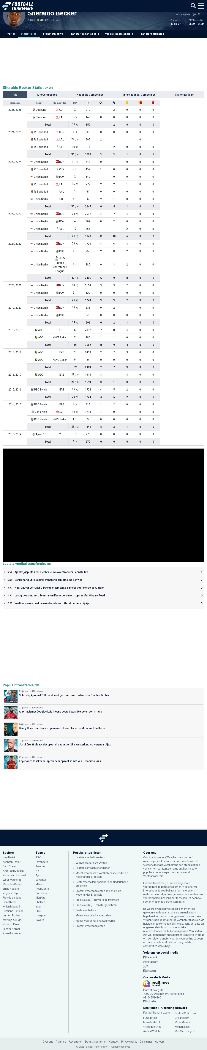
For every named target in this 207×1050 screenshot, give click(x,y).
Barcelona (42, 893)
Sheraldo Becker (52, 13)
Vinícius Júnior (11, 924)
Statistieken (29, 33)
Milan (39, 884)
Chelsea (40, 902)
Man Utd (40, 897)
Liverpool (41, 915)
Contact (113, 1041)
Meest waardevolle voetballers (94, 915)
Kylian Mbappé (11, 906)
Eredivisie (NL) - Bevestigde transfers (97, 899)
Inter (38, 906)
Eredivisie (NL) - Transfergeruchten (96, 905)
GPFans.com (182, 1017)
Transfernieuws (53, 33)
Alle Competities (47, 94)
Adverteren (75, 1041)
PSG (38, 911)
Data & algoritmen (95, 1041)
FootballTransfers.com (156, 1012)
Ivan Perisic (9, 857)
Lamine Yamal (11, 928)
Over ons (48, 1041)
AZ (37, 870)
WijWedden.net (152, 1026)
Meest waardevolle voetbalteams (95, 920)
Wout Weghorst (12, 879)
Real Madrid (43, 888)
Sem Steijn (9, 866)
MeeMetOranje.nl (185, 1031)
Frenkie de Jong (12, 897)
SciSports (179, 901)
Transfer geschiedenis (84, 33)
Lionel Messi (10, 902)
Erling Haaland (11, 888)
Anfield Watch (151, 1031)
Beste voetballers (86, 910)
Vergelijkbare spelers (119, 33)
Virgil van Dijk (10, 893)
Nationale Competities (90, 94)
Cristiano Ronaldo (13, 911)
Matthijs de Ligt (12, 919)
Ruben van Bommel (14, 875)
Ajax (38, 875)
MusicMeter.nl (183, 1022)
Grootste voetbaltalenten (90, 925)
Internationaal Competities (139, 94)
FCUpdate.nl (150, 1017)
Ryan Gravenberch (13, 933)
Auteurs (160, 1041)
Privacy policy (129, 1041)
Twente (40, 866)
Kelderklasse (182, 1026)
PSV (38, 857)
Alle (15, 94)
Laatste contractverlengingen (93, 867)
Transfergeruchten (151, 33)
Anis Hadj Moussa (13, 870)
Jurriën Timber (11, 915)
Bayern (40, 919)
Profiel (10, 33)
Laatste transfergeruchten (91, 862)
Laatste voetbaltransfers (90, 857)
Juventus (41, 879)
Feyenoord (42, 861)
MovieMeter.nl (151, 1022)
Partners (61, 1041)
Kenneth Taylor (11, 861)
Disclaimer (146, 1041)
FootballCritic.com (185, 1013)
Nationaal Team (184, 94)
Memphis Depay (12, 884)
